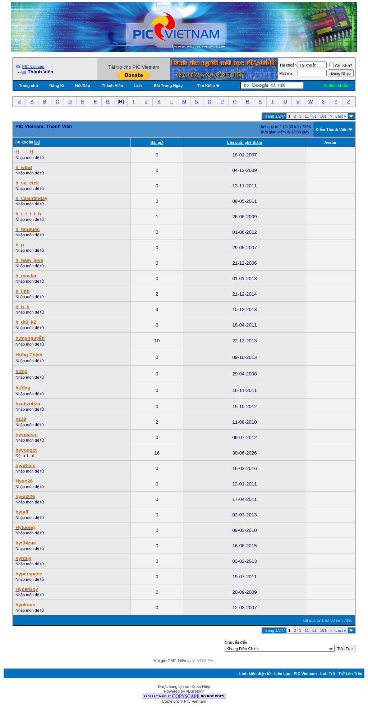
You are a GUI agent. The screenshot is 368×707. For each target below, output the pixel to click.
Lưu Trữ (327, 673)
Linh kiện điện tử (255, 673)
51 (314, 116)
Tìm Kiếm (206, 85)
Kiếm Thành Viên (332, 129)
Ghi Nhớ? (340, 66)
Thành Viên (112, 85)
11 (307, 116)
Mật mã (286, 73)
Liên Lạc (282, 673)
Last (340, 116)
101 (323, 116)
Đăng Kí (56, 85)
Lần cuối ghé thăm (244, 142)
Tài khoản (287, 65)
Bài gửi (157, 142)
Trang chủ (28, 85)
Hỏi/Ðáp (82, 85)
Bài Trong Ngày (168, 85)
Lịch (138, 85)
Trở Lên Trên (350, 673)
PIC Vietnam (33, 66)
